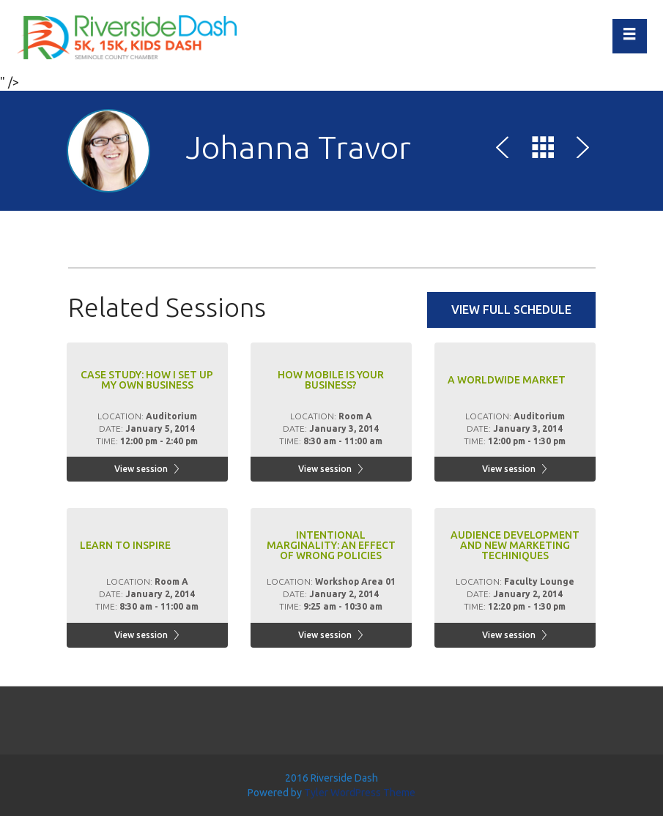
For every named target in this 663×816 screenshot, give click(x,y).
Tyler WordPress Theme (359, 792)
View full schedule (511, 309)
